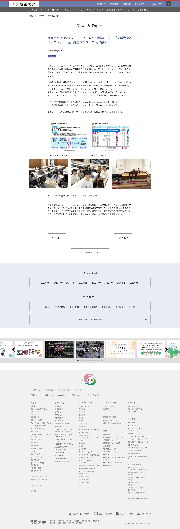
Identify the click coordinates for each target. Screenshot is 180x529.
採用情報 (34, 491)
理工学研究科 (60, 455)
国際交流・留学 (110, 416)
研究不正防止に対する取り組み (113, 462)
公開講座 (82, 440)
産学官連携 (107, 446)
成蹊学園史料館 (134, 454)
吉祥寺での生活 (84, 406)
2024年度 (71, 282)
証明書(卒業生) (84, 479)
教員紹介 (34, 442)
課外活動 (82, 415)
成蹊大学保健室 (133, 425)
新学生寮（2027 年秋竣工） (89, 466)
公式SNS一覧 (144, 513)
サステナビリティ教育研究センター (135, 429)
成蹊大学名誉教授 (37, 448)
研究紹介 (107, 465)
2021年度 (109, 282)
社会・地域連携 (91, 306)
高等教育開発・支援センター (138, 442)
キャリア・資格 (110, 402)
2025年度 (58, 282)
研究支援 (106, 455)
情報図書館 (132, 422)
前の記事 (56, 237)
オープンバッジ (84, 424)
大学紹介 (34, 402)
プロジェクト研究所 (109, 452)
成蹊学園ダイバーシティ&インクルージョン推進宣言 (137, 468)
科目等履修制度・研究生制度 (88, 429)
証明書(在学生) (84, 477)
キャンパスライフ (87, 402)
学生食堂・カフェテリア (87, 458)
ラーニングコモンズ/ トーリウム (86, 462)
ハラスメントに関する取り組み (135, 484)
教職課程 (82, 443)
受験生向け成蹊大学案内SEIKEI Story (39, 410)
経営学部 (52, 56)
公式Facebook (124, 513)
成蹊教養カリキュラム (62, 424)
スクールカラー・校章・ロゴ (41, 423)
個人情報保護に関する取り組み (135, 473)
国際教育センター (110, 420)
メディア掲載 (59, 306)
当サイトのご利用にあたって (138, 499)
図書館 (82, 446)
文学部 (58, 415)
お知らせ (120, 306)
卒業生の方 (126, 4)
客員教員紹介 (36, 445)
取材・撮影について (38, 485)
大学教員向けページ (62, 461)
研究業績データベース (111, 443)
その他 (131, 306)
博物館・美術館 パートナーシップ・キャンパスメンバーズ (89, 436)
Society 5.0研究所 (134, 451)
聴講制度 (82, 426)
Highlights (50, 390)
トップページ (36, 390)
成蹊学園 (53, 523)
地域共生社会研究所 (110, 449)
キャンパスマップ (36, 457)
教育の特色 (34, 414)
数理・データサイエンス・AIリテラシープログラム (63, 430)
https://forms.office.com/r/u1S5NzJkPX (99, 105)
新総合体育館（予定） (87, 469)
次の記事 (123, 237)
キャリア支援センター (111, 406)
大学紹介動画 (35, 432)
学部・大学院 (61, 402)
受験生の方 (101, 4)
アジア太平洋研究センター (137, 448)
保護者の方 (139, 4)
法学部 (58, 412)
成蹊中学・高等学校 (75, 523)
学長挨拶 (33, 406)
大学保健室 (82, 449)
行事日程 (82, 409)
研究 (105, 430)
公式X (79, 513)
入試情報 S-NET (134, 406)
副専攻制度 (58, 426)
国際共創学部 (60, 418)
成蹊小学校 (62, 523)
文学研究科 (59, 453)
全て (47, 306)
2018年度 (134, 282)
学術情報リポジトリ (110, 440)
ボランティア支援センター (137, 439)
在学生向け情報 (84, 482)
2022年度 (96, 282)
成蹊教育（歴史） (37, 417)
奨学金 (81, 418)
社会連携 (33, 451)
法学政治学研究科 (61, 450)
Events (78, 390)
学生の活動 (107, 306)
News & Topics (64, 390)
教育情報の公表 (36, 471)
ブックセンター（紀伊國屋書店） (90, 455)
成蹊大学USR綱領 (36, 420)
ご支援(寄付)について (39, 477)
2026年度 (45, 282)
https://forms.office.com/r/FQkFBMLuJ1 (100, 101)
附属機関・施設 (36, 468)
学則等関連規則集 (61, 458)
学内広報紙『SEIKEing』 (39, 429)
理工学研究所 (133, 445)
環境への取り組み (134, 464)
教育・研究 (74, 306)
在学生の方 (114, 4)
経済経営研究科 (61, 447)
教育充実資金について (39, 479)
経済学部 (59, 406)
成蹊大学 (38, 522)
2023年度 (83, 282)
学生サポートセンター (86, 452)
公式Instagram (103, 513)
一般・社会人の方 (155, 4)
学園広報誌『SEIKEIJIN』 (40, 426)
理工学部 (59, 421)
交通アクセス (35, 460)
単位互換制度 (83, 432)
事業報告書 (35, 454)
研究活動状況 (107, 434)
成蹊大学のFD (36, 440)
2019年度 (121, 282)
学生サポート (83, 412)
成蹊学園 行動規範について (137, 493)
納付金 (82, 421)
